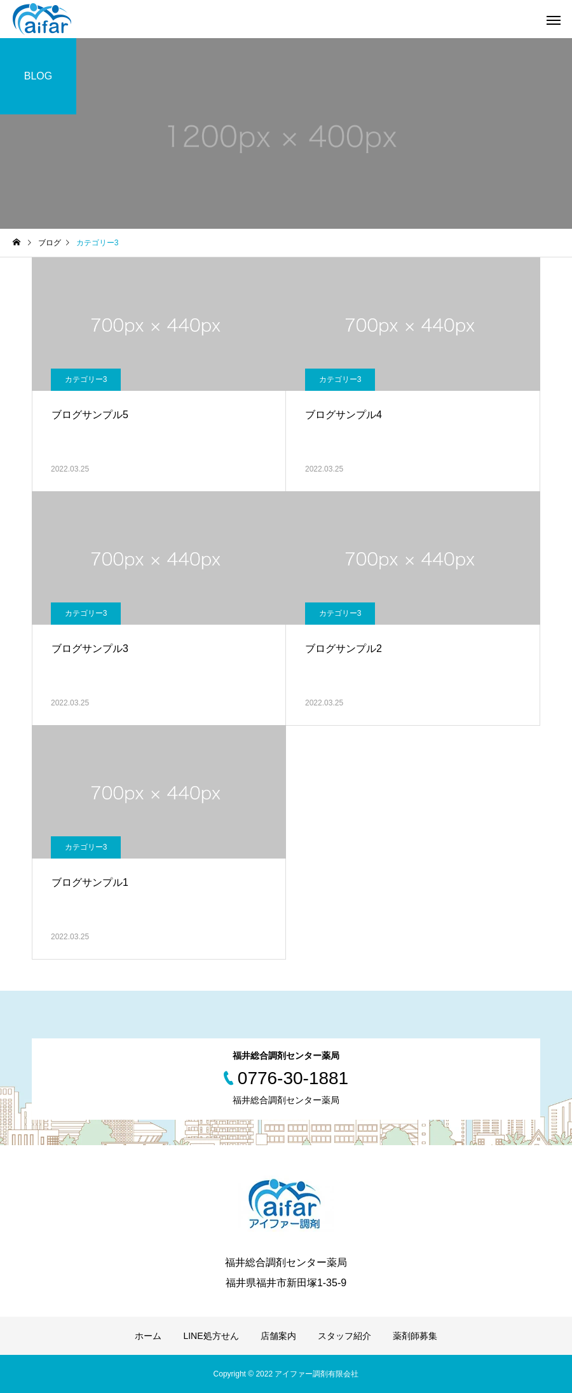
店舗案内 (278, 1336)
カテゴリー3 (86, 379)
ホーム (148, 1336)
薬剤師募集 (415, 1336)
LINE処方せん (210, 1336)
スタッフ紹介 (344, 1336)
